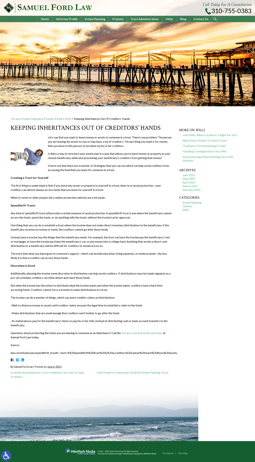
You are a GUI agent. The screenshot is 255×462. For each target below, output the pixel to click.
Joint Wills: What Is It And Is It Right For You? (210, 135)
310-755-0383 (231, 11)
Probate (117, 19)
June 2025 (189, 175)
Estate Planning (95, 19)
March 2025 (190, 186)
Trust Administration (144, 19)
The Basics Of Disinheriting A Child (204, 145)
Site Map (183, 453)
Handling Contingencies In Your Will (204, 151)
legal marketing (124, 454)
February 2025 (191, 189)
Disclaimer (168, 453)
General (187, 206)
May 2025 (189, 178)
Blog (183, 19)
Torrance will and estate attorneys (141, 333)
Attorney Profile (67, 19)
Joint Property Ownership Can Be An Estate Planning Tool (131, 372)
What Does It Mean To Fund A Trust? (205, 140)
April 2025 (189, 182)
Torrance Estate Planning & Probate (32, 118)
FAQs (169, 19)
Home (45, 19)
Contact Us (201, 19)
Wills (68, 118)
